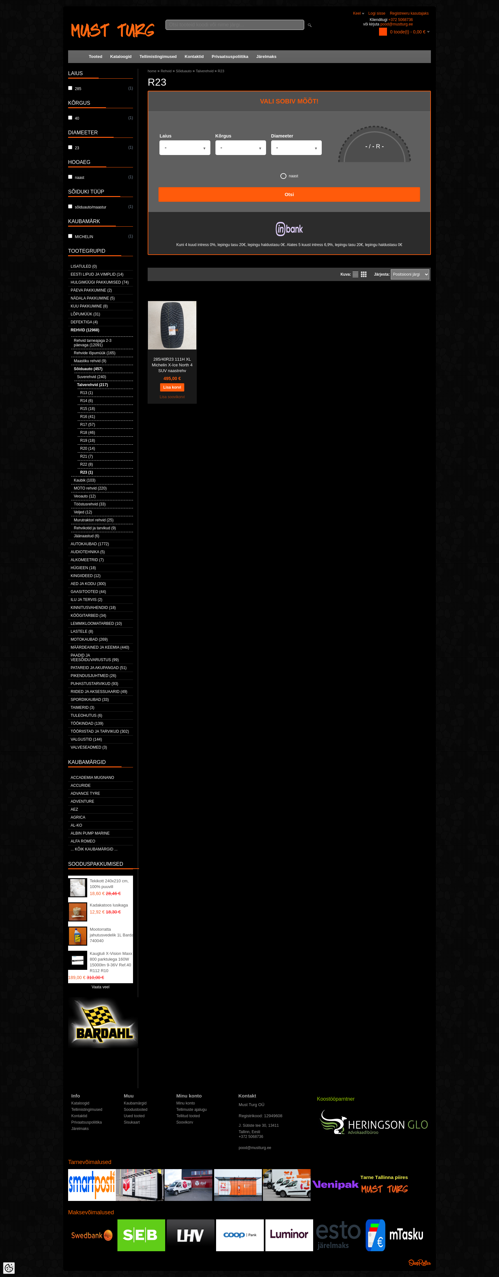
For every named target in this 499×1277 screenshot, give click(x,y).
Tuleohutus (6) (86, 715)
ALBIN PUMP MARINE (90, 833)
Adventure (82, 801)
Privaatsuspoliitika (230, 56)
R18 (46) (87, 432)
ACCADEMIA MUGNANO (92, 777)
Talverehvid (205, 71)
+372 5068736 (400, 20)
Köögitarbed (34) (88, 615)
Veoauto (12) (85, 496)
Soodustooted (135, 1109)
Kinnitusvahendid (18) (93, 607)
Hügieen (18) (83, 568)
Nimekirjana (355, 274)
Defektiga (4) (84, 322)
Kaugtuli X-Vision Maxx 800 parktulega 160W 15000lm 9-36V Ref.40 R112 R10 (111, 962)
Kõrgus (223, 135)
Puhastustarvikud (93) (94, 683)
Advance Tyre (85, 793)
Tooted (95, 56)
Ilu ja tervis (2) (86, 599)
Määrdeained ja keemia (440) (100, 647)
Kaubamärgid (135, 1103)
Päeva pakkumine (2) (91, 290)
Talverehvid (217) (92, 385)
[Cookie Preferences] (9, 1268)
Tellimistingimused (158, 56)
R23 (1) (86, 472)
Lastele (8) (82, 631)
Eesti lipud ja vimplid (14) (97, 274)
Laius (165, 135)
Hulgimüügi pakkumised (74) (100, 282)
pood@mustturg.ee (396, 24)
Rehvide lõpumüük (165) (95, 353)
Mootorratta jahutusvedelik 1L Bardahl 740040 (113, 935)
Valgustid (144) (86, 739)
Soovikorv (184, 1122)
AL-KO (76, 825)
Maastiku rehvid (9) (90, 361)
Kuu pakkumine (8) (89, 306)
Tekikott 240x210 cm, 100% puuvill (109, 883)
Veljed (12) (83, 512)
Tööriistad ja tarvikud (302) (100, 731)
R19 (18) (87, 440)
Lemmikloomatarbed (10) (96, 623)
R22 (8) (86, 464)
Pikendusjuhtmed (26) (93, 676)
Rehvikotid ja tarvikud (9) (95, 528)
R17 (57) (87, 424)
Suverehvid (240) (91, 377)
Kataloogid (120, 56)
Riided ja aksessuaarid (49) (99, 691)
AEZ (74, 809)
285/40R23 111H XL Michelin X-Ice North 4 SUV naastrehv (172, 365)
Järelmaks (266, 56)
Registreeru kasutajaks (409, 13)
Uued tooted (134, 1116)
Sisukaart (132, 1122)
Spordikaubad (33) (90, 699)
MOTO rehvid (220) (90, 488)
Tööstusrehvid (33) (90, 504)
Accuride (81, 785)
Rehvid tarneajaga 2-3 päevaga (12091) (92, 342)
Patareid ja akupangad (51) (99, 668)
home (152, 71)
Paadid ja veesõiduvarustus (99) (95, 657)
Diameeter (282, 135)
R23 (221, 71)
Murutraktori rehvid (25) (94, 520)
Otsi (289, 194)
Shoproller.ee (420, 1262)
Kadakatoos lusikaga (109, 905)
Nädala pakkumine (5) (93, 298)
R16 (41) (87, 416)
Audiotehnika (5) (88, 552)
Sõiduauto (184, 71)
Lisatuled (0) (84, 266)
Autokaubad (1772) (90, 544)
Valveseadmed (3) (89, 747)
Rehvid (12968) (85, 330)
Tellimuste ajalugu (191, 1109)
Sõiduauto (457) (88, 369)
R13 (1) (86, 393)
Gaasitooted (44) (88, 591)
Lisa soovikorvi (172, 397)
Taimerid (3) (82, 707)
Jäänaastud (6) (86, 536)
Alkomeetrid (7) (87, 560)
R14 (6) (86, 401)
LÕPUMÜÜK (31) (85, 314)
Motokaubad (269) (89, 639)
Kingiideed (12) (86, 576)
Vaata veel (100, 987)
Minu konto (185, 1103)
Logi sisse (377, 13)
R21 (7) (86, 456)
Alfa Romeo (83, 841)
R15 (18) (87, 408)
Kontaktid (194, 56)
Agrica (78, 817)
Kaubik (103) (84, 480)
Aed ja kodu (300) (88, 584)
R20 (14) (87, 448)
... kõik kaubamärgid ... (94, 849)
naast (289, 176)
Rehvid (166, 71)
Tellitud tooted (188, 1116)
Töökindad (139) (87, 723)
